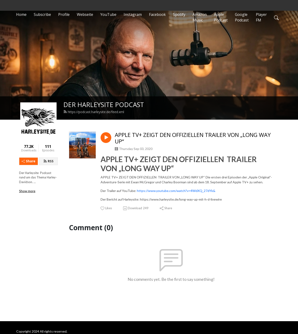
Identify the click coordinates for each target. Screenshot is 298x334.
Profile (64, 14)
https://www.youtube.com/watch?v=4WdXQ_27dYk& (176, 191)
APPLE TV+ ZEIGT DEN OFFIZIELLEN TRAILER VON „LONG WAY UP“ (193, 138)
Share (28, 161)
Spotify (179, 14)
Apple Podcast (221, 17)
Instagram (133, 14)
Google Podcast (242, 17)
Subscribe (42, 14)
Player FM (261, 17)
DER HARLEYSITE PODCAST (103, 104)
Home (21, 14)
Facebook (157, 14)
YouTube (108, 14)
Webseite (85, 14)
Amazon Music (200, 17)
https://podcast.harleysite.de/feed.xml (93, 112)
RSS (48, 161)
